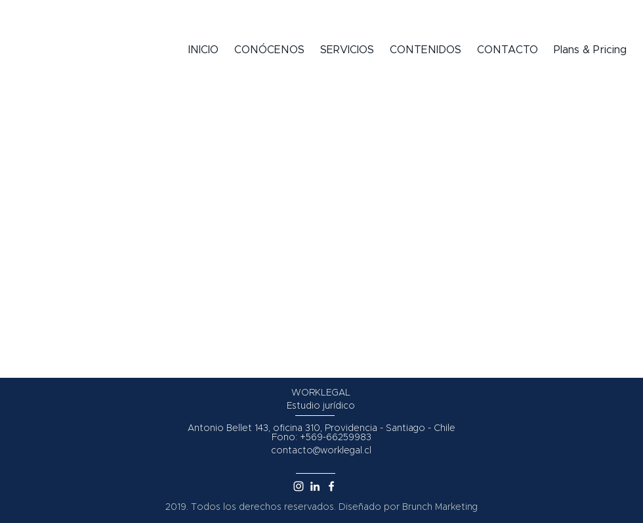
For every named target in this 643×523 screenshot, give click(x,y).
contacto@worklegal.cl (321, 450)
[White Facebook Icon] (331, 486)
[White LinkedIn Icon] (315, 486)
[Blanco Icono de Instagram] (298, 486)
